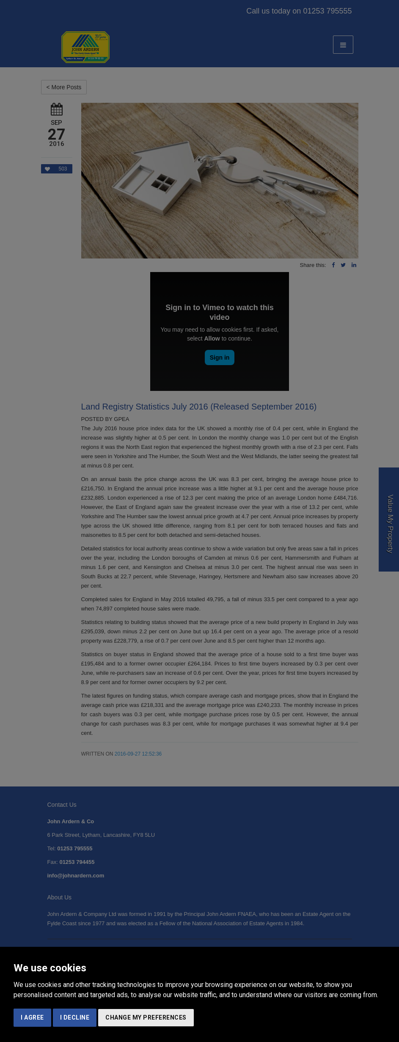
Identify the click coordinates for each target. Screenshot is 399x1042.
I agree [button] (32, 1017)
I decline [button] (75, 1017)
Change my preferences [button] (146, 1017)
